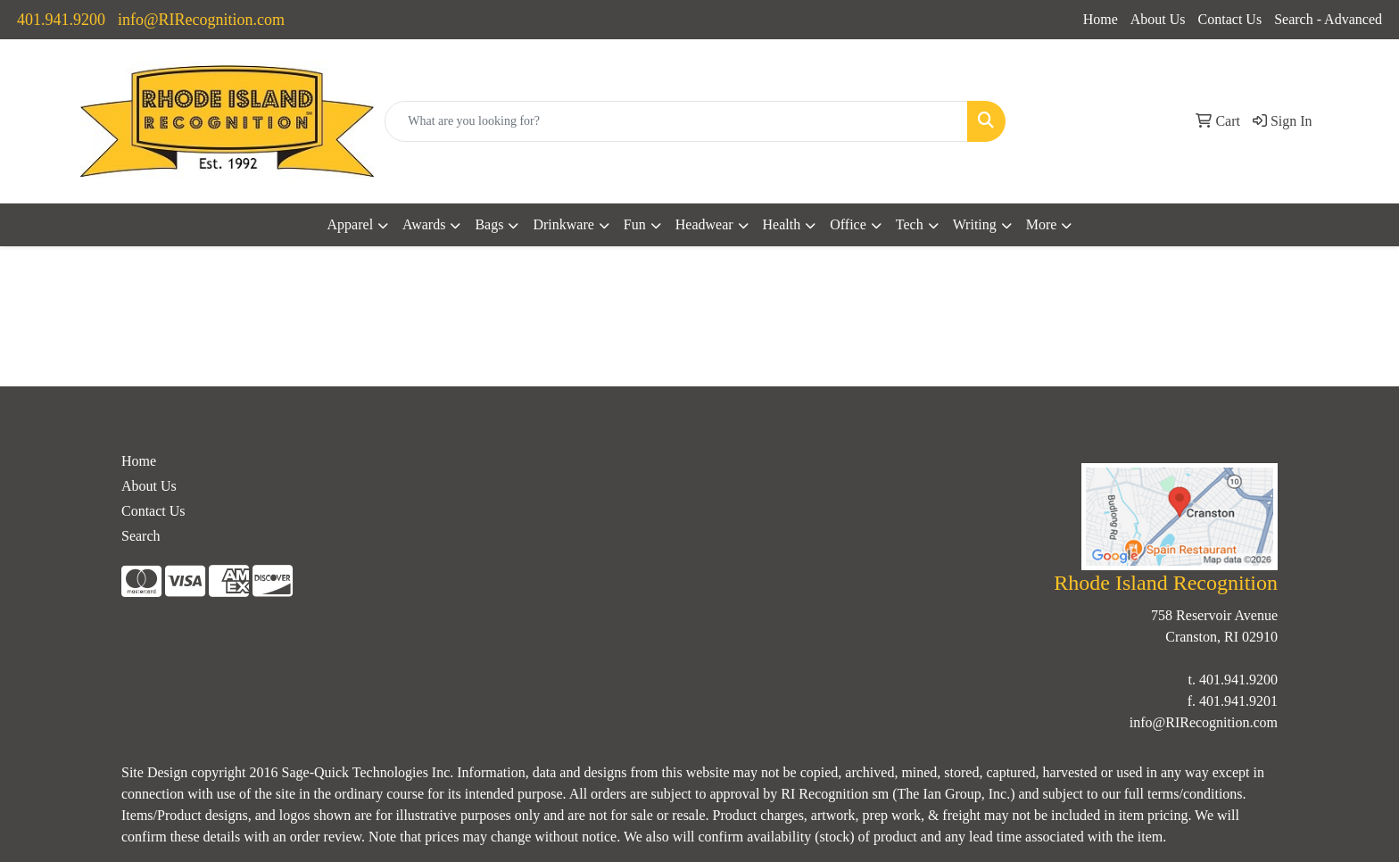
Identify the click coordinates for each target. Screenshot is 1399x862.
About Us (1158, 19)
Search (141, 535)
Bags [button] (489, 224)
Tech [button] (909, 224)
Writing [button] (975, 224)
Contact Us (1230, 19)
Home (1100, 19)
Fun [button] (635, 224)
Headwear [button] (704, 224)
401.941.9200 (61, 20)
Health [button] (782, 224)
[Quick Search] (676, 121)
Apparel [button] (350, 224)
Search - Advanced (1328, 19)
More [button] (1041, 224)
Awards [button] (423, 224)
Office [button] (848, 224)
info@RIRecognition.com (201, 20)
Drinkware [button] (563, 224)
